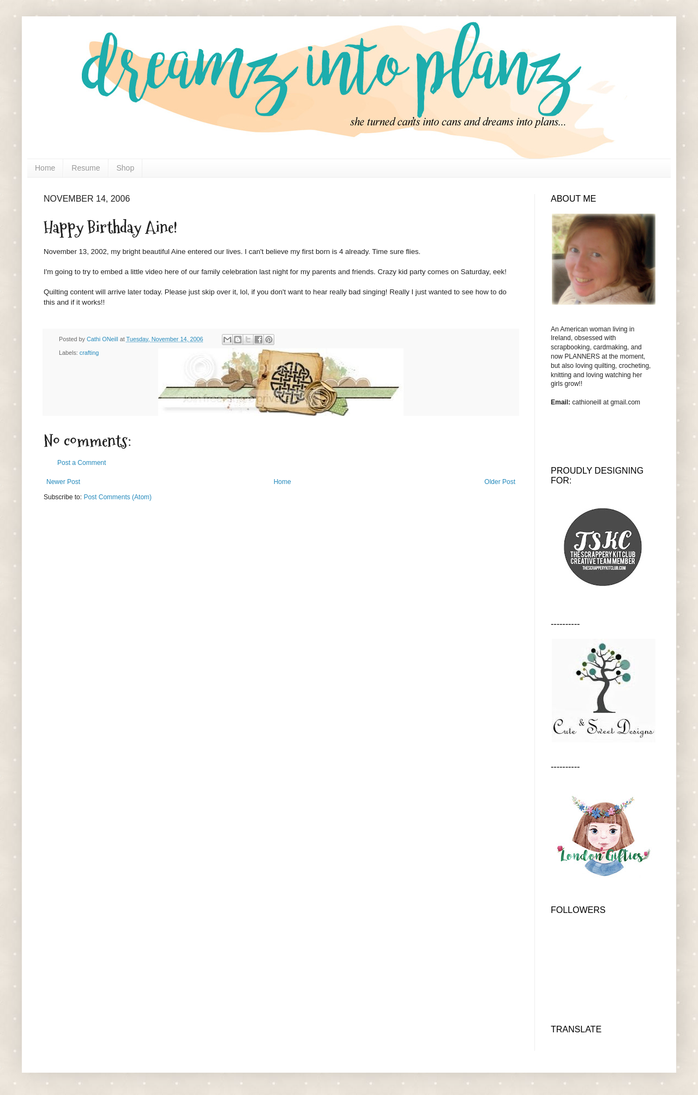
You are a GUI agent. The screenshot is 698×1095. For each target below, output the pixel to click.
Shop (126, 168)
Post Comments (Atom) (117, 497)
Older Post (499, 482)
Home (45, 168)
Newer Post (63, 482)
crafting (89, 352)
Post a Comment (81, 463)
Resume (85, 168)
